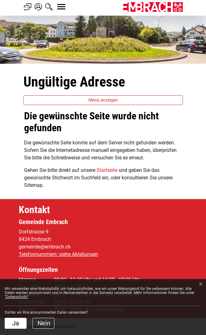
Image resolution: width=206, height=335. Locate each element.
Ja (15, 323)
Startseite (107, 170)
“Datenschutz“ (16, 297)
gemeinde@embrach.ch (45, 247)
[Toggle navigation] (55, 3)
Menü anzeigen (103, 100)
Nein (44, 323)
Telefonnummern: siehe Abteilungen (58, 254)
